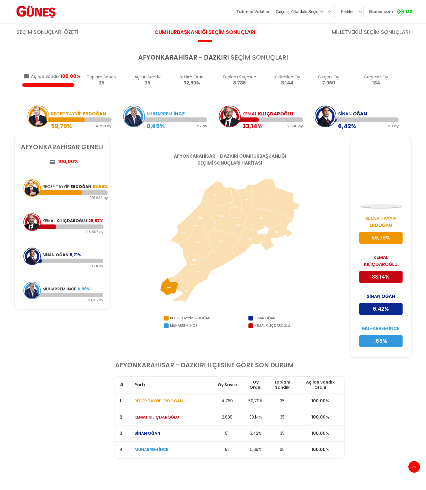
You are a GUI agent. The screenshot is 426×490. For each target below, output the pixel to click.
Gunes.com (381, 11)
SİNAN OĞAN (147, 433)
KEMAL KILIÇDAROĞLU (156, 417)
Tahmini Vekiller (253, 11)
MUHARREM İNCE (151, 449)
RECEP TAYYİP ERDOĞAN (158, 401)
